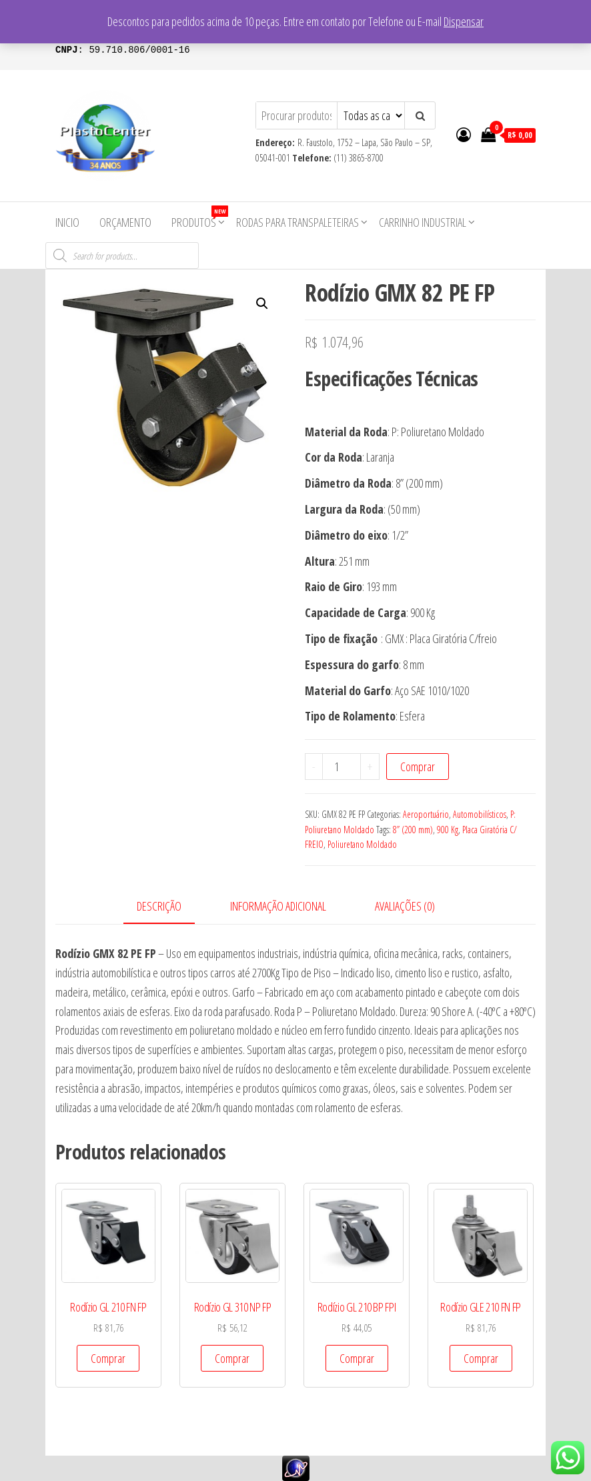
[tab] (169, 907)
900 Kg (447, 829)
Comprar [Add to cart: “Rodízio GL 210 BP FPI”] (357, 1358)
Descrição (159, 906)
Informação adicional (278, 906)
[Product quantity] (341, 766)
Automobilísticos (479, 814)
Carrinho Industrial (422, 222)
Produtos (198, 217)
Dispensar (464, 21)
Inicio (67, 222)
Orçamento (125, 222)
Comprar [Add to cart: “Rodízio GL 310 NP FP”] (232, 1358)
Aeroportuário (426, 814)
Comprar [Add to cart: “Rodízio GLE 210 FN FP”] (481, 1358)
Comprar (417, 767)
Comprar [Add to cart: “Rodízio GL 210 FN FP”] (108, 1358)
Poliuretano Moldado (362, 844)
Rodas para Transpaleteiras (297, 222)
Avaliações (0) (405, 906)
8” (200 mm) (413, 829)
